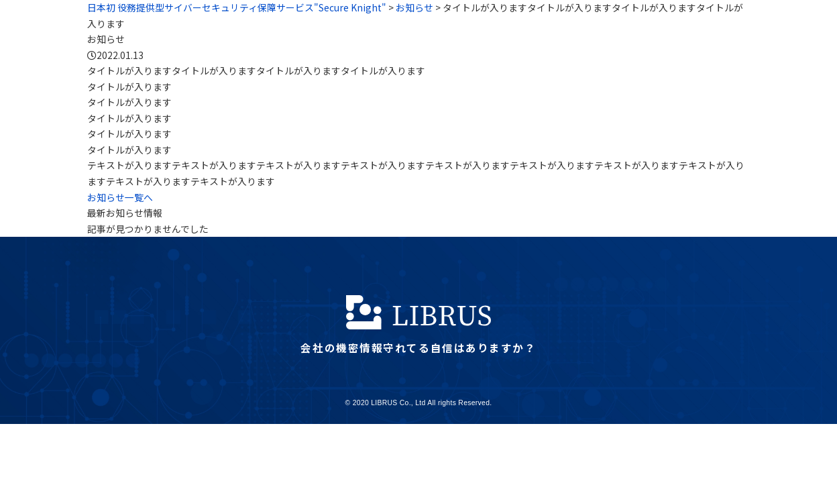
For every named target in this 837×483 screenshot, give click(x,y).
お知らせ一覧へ (120, 197)
